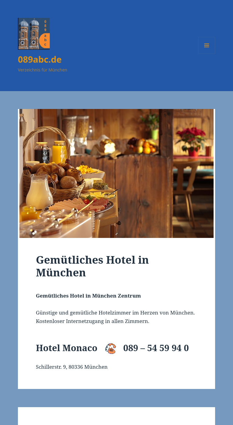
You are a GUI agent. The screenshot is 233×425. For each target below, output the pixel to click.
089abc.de (40, 59)
